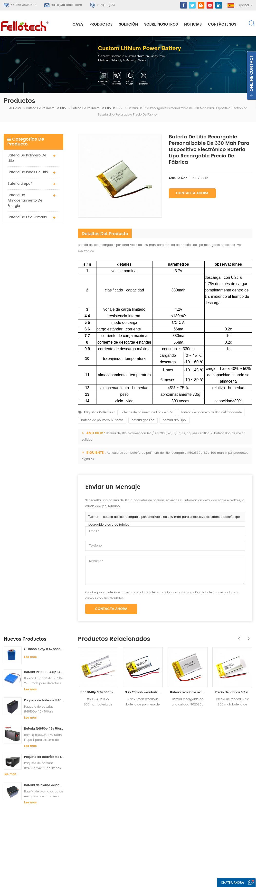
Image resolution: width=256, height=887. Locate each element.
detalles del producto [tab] (105, 234)
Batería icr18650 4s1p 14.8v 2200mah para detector (44, 269)
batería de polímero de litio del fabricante (211, 413)
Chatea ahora (230, 882)
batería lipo (104, 791)
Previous (237, 636)
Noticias (193, 25)
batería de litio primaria (27, 217)
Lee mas (30, 254)
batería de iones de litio (28, 172)
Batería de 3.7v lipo (110, 817)
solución (128, 25)
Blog (152, 791)
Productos (101, 25)
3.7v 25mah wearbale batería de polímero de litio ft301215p (142, 693)
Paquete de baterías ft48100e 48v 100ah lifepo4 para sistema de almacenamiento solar (44, 297)
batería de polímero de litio (46, 108)
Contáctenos (222, 25)
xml (152, 808)
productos (157, 764)
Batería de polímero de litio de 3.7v (96, 108)
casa (78, 25)
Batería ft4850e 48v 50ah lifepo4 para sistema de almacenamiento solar (44, 325)
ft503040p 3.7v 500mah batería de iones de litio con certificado (97, 693)
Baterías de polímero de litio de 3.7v (147, 413)
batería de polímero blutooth (102, 420)
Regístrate (19, 796)
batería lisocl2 (106, 835)
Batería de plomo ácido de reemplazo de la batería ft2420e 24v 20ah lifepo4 (44, 382)
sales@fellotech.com (66, 5)
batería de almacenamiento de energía (25, 201)
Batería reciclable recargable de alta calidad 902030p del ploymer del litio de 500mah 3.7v (187, 693)
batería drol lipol (175, 420)
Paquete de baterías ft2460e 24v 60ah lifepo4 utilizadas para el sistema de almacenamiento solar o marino (44, 354)
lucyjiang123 (106, 5)
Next (247, 636)
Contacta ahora (192, 193)
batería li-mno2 (107, 809)
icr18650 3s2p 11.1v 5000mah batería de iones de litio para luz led (44, 246)
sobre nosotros (161, 25)
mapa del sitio (160, 799)
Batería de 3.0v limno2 (112, 826)
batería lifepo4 (20, 184)
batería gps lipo (143, 420)
